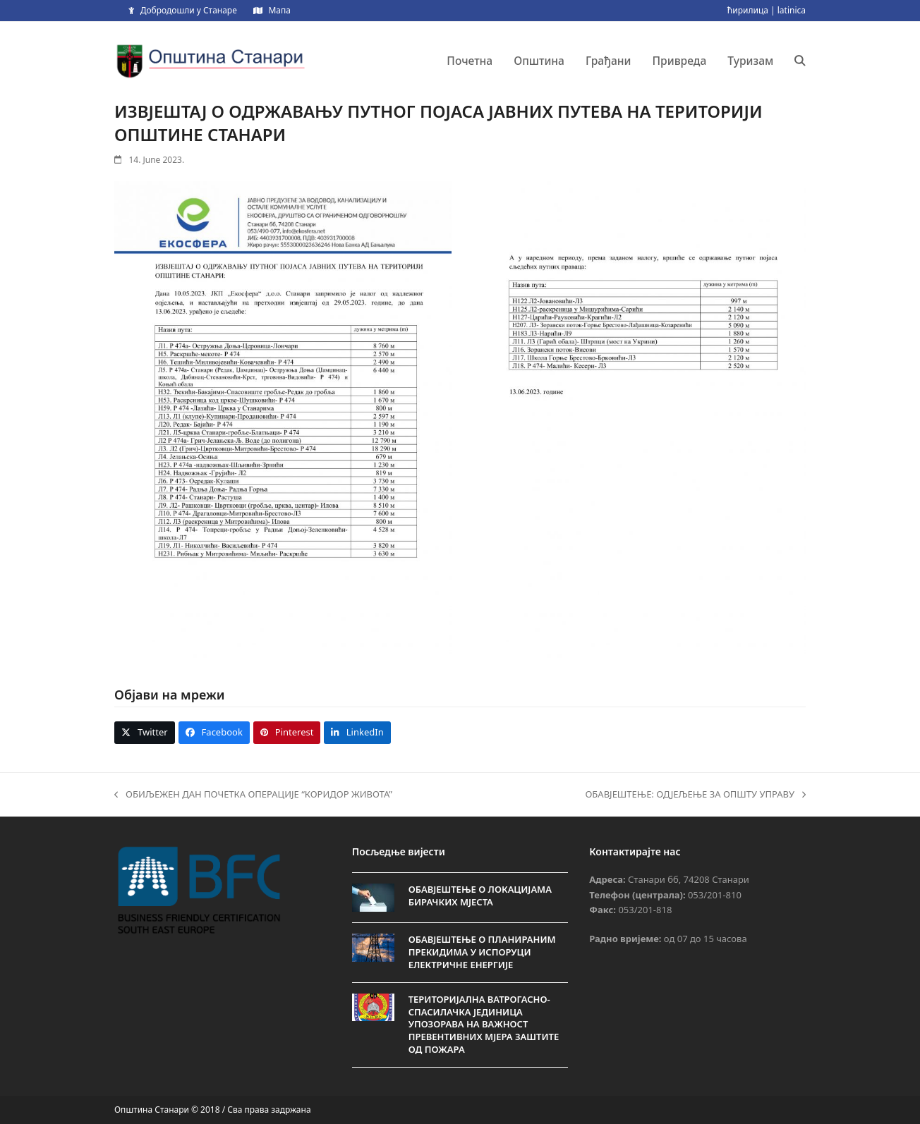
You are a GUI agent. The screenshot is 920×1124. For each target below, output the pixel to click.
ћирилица (747, 10)
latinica (791, 10)
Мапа (279, 10)
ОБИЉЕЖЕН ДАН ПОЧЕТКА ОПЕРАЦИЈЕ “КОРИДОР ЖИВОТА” (253, 795)
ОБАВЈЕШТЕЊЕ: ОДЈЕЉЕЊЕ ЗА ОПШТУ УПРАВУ (695, 795)
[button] (800, 60)
